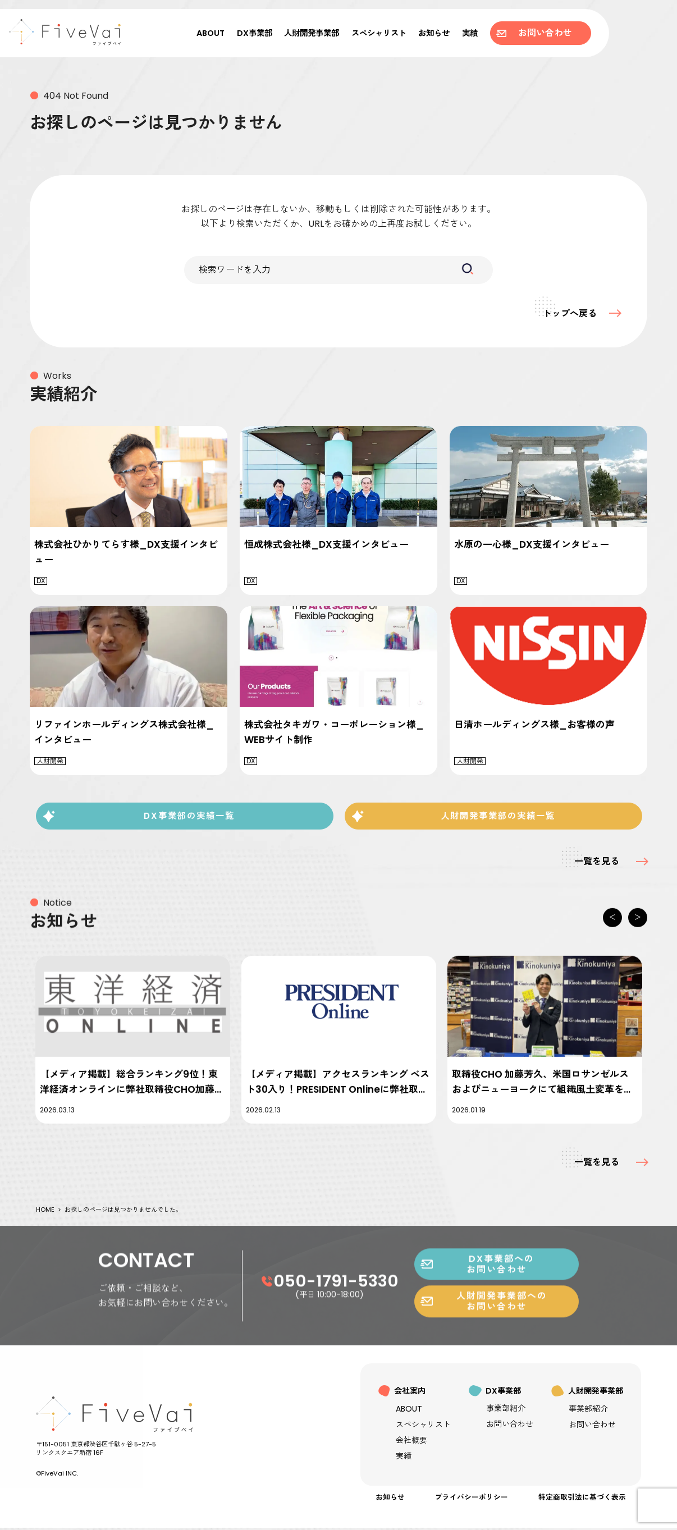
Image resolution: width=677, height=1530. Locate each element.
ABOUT (210, 33)
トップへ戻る (565, 313)
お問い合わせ (534, 32)
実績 (470, 33)
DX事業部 (254, 33)
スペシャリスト (378, 33)
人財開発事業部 (311, 33)
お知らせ (434, 33)
